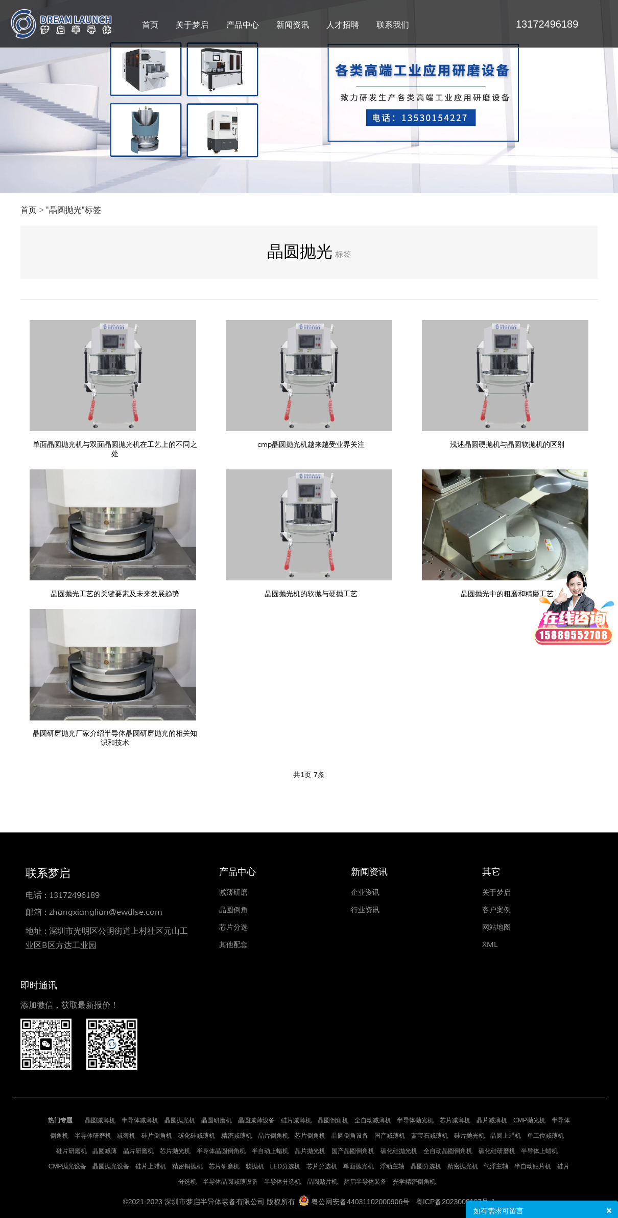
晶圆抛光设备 (110, 1166)
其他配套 (233, 944)
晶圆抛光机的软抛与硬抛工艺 (311, 594)
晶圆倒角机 (333, 1120)
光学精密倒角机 (414, 1181)
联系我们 (392, 25)
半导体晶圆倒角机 (221, 1151)
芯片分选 (233, 927)
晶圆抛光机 (179, 1120)
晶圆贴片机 (322, 1181)
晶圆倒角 (233, 910)
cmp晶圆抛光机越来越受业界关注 (311, 444)
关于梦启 (192, 25)
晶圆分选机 (426, 1166)
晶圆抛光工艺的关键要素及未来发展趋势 (115, 594)
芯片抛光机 (175, 1151)
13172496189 (74, 895)
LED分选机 (285, 1166)
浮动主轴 (392, 1166)
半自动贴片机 (532, 1166)
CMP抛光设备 (68, 1166)
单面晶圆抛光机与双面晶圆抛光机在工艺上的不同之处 (115, 449)
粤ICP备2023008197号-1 (455, 1202)
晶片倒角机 (273, 1135)
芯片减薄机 (455, 1120)
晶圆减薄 (104, 1151)
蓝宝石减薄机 (429, 1135)
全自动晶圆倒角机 (447, 1151)
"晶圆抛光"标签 (73, 210)
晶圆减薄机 (100, 1120)
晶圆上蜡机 (505, 1135)
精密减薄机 (236, 1135)
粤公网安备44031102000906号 (360, 1202)
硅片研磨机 (71, 1151)
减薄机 (126, 1135)
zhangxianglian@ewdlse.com (105, 912)
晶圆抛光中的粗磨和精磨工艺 (507, 594)
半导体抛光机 (415, 1120)
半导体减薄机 (140, 1120)
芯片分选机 (321, 1166)
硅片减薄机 (296, 1120)
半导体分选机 (282, 1181)
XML (490, 944)
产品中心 (242, 25)
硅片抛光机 (469, 1135)
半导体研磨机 (93, 1135)
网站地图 (496, 927)
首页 (150, 25)
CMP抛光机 (529, 1120)
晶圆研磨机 (216, 1120)
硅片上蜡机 (150, 1166)
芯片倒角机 (310, 1135)
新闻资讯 (292, 25)
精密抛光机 (462, 1166)
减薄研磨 (233, 892)
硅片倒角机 (156, 1135)
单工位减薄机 (545, 1135)
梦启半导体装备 (365, 1181)
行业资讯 (365, 910)
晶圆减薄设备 (256, 1120)
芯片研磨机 (224, 1166)
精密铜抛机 (187, 1166)
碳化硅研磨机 (497, 1151)
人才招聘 (342, 25)
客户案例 (496, 910)
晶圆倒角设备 (349, 1135)
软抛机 (255, 1166)
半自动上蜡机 (270, 1151)
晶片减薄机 (492, 1120)
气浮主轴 (496, 1166)
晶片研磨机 (138, 1151)
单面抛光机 (358, 1166)
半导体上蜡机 (539, 1151)
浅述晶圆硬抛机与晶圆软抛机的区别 (507, 444)
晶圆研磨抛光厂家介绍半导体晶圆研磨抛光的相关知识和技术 (115, 738)
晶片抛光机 (310, 1151)
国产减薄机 (389, 1135)
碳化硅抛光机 (399, 1151)
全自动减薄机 (372, 1120)
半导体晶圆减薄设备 (230, 1181)
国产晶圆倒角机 (352, 1151)
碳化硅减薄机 (196, 1135)
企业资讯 (365, 892)
